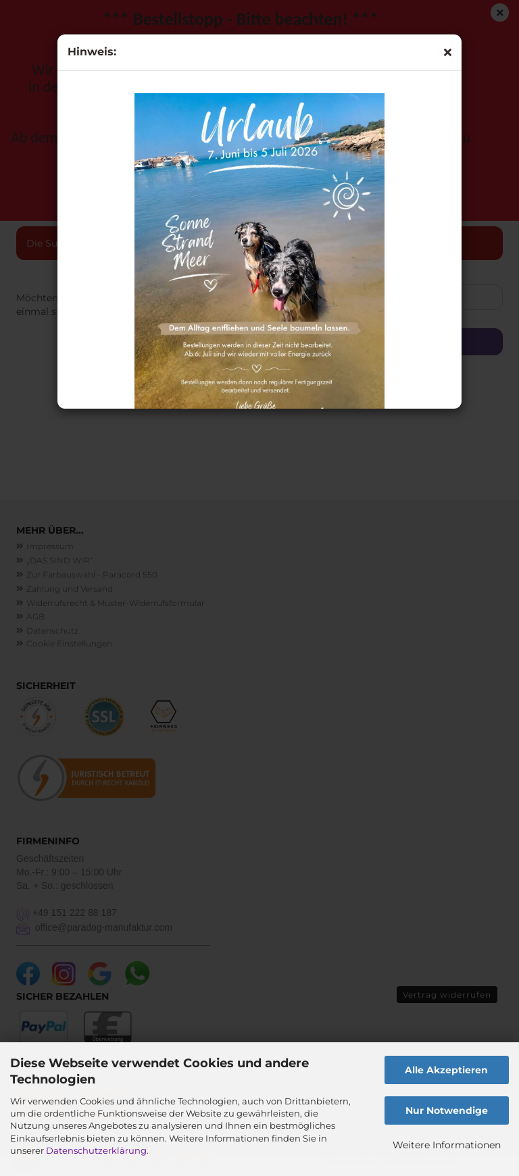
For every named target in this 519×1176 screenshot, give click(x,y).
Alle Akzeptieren (446, 1070)
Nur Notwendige (446, 1110)
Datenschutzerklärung (96, 1150)
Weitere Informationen (447, 1145)
